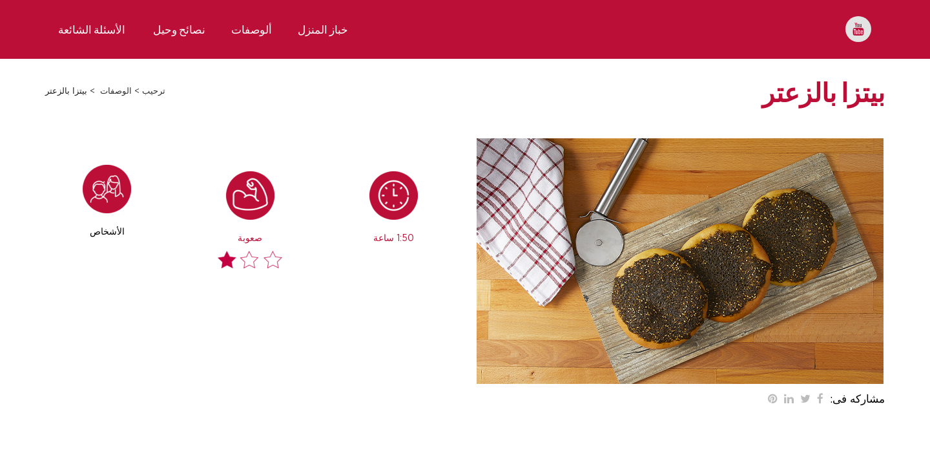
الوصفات (116, 91)
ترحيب (153, 91)
